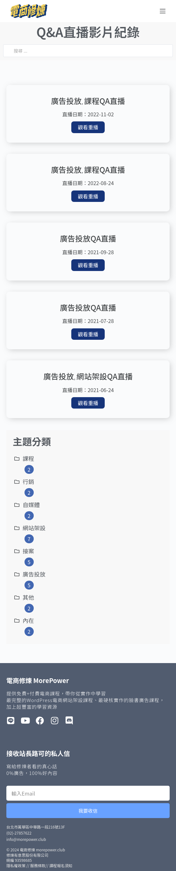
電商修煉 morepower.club (42, 849)
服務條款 (38, 865)
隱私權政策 (15, 865)
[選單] (162, 11)
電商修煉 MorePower (37, 680)
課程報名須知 (60, 865)
